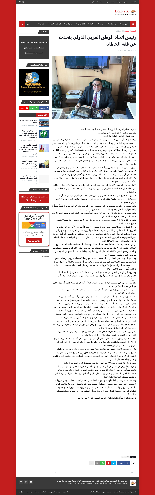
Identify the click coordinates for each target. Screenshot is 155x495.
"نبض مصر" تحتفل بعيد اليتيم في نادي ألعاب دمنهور (28, 177)
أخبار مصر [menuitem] (124, 24)
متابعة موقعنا (34, 240)
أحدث (133, 472)
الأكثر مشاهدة (42, 115)
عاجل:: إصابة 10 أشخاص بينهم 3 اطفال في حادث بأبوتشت (29, 163)
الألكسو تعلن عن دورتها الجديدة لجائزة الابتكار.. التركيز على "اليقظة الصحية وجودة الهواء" (28, 134)
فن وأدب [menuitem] (69, 24)
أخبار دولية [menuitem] (81, 24)
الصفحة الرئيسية (130, 31)
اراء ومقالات (120, 31)
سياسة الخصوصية (110, 2)
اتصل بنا (119, 2)
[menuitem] (133, 24)
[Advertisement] (63, 12)
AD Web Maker (95, 492)
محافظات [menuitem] (112, 24)
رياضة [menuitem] (92, 24)
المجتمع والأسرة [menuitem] (55, 24)
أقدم (54, 472)
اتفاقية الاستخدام (97, 2)
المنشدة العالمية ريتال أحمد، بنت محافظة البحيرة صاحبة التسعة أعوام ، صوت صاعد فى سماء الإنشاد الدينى (28, 149)
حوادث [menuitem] (101, 24)
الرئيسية (133, 2)
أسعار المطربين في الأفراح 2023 (28, 121)
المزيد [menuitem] (42, 24)
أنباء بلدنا (115, 492)
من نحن (126, 2)
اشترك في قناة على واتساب (33, 198)
